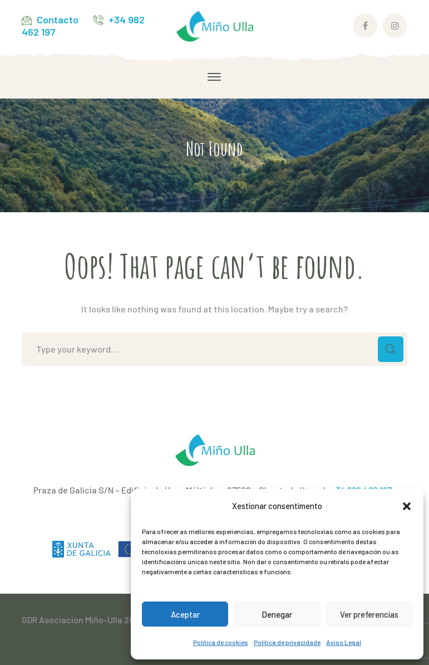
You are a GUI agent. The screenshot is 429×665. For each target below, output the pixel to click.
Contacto (57, 19)
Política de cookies (220, 642)
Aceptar (185, 614)
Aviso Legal (343, 642)
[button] (406, 506)
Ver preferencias (369, 614)
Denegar (277, 614)
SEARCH (390, 349)
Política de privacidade (287, 642)
